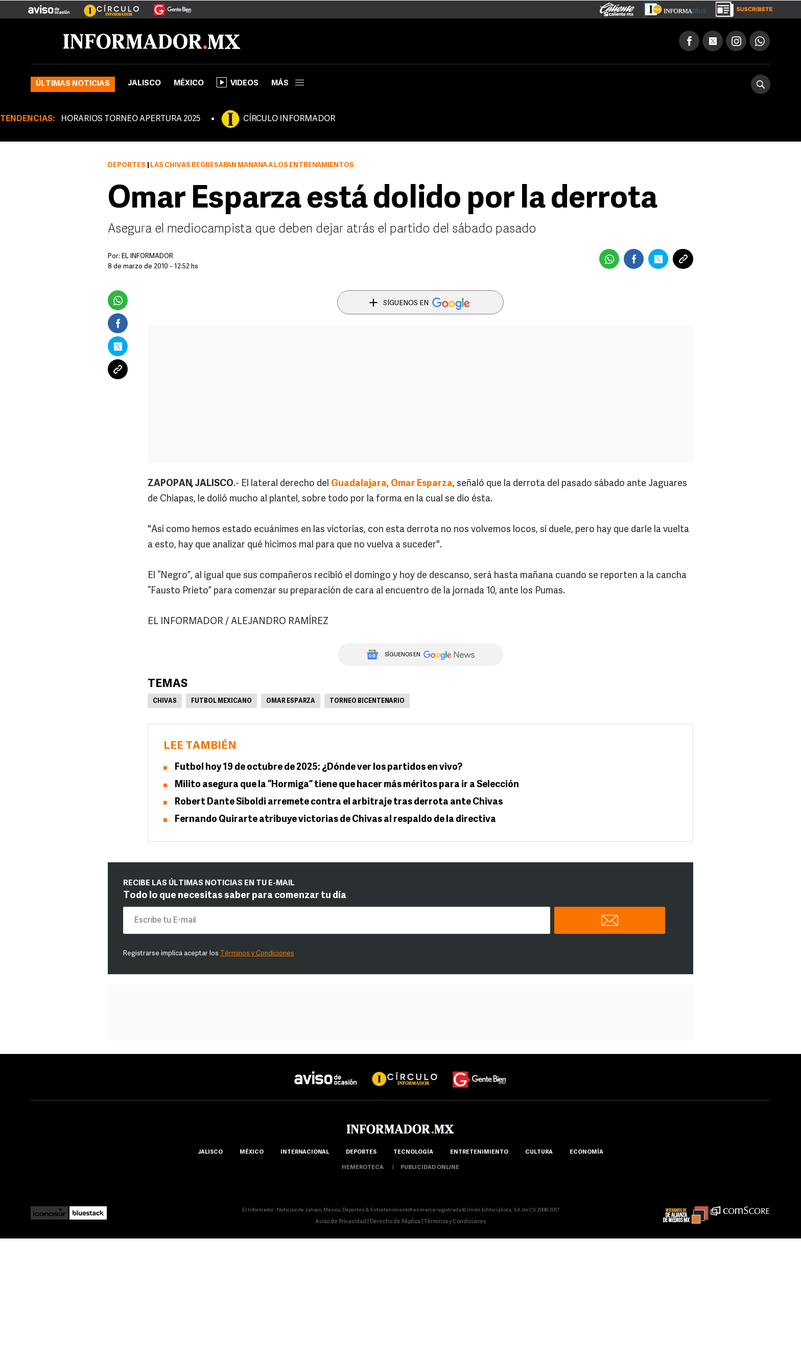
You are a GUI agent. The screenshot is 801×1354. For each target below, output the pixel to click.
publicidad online (429, 1168)
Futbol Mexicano (221, 701)
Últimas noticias (73, 84)
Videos (237, 82)
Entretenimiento (479, 1152)
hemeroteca (363, 1168)
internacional (304, 1152)
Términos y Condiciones (257, 953)
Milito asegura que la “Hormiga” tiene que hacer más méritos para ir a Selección (347, 785)
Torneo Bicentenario (367, 701)
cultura (539, 1152)
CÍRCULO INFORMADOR (289, 119)
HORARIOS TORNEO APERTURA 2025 (130, 119)
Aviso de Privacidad (340, 1222)
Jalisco (144, 83)
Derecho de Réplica (395, 1222)
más (287, 83)
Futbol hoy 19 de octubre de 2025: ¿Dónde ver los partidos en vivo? (318, 767)
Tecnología (413, 1152)
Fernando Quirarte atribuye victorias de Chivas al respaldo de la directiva (335, 819)
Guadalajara (359, 484)
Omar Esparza (422, 484)
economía (586, 1152)
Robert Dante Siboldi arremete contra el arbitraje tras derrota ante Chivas (339, 802)
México (189, 83)
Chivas (165, 701)
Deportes (127, 165)
